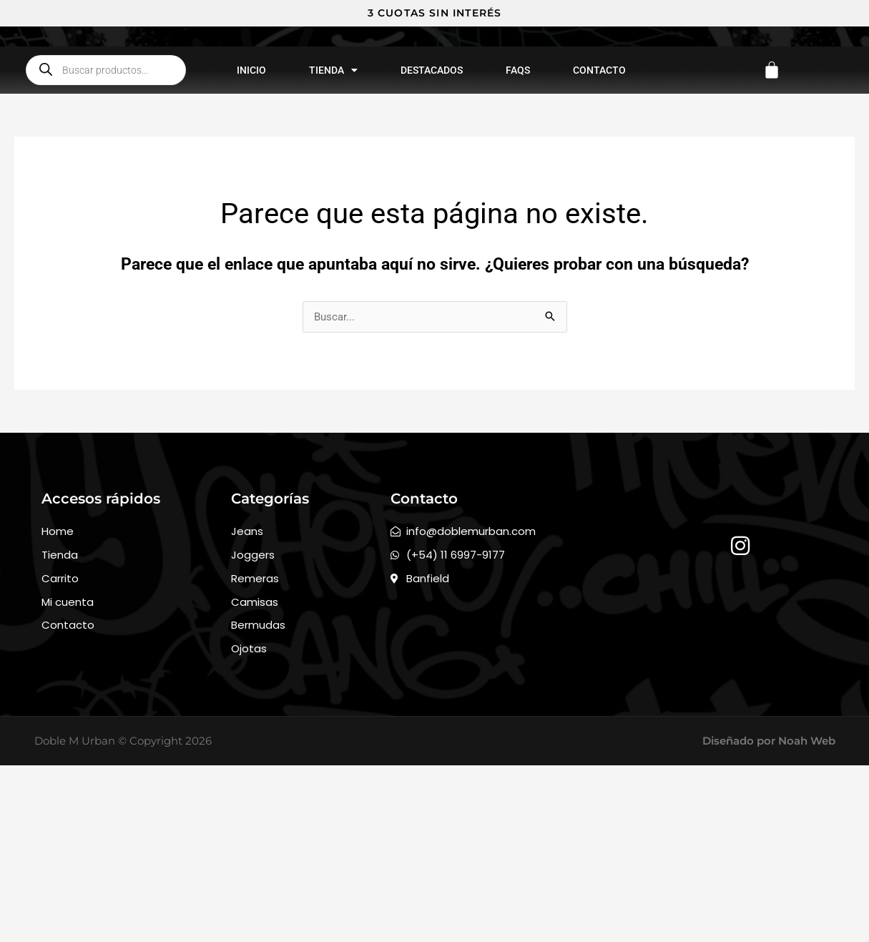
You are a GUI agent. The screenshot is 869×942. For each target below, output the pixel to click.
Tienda (333, 217)
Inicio (251, 217)
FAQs (518, 217)
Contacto (599, 217)
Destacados (432, 217)
